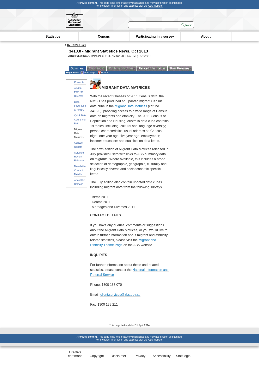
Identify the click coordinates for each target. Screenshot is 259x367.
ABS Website (155, 5)
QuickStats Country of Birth (80, 119)
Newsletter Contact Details (80, 170)
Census (104, 36)
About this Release (79, 182)
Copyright (97, 356)
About (206, 36)
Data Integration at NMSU (80, 105)
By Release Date (76, 45)
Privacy (140, 356)
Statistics (53, 36)
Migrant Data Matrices (131, 106)
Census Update (78, 144)
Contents (79, 82)
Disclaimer (118, 356)
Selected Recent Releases (79, 156)
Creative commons (75, 354)
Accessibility (162, 356)
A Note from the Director (78, 92)
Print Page (87, 72)
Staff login (183, 356)
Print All (103, 72)
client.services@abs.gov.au (120, 294)
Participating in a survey (155, 36)
